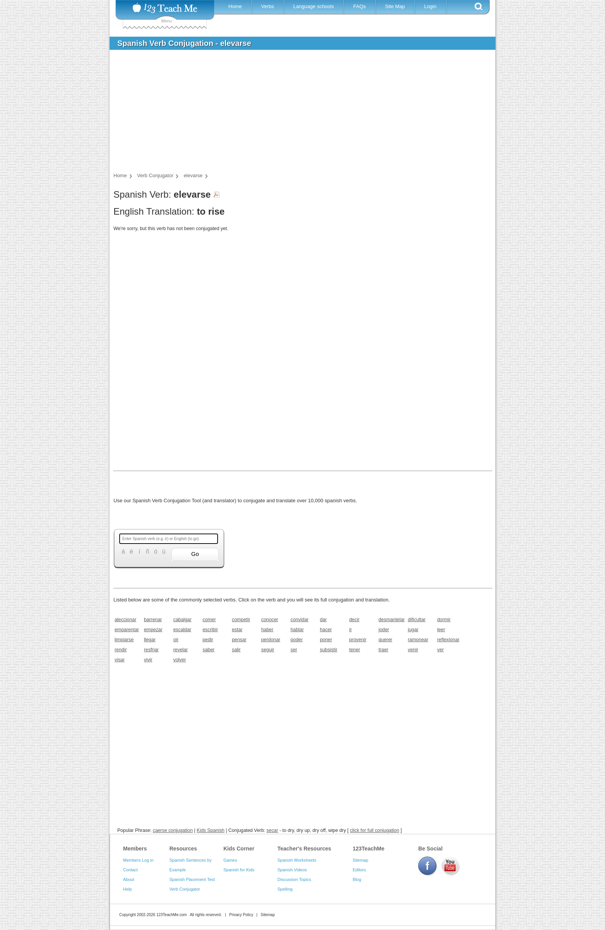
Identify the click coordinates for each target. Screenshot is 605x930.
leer (441, 629)
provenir (358, 639)
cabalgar (182, 619)
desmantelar (391, 619)
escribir (210, 629)
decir (354, 619)
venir (413, 649)
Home (235, 6)
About (128, 879)
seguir (267, 649)
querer (385, 639)
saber (209, 649)
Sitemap (360, 860)
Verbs (267, 6)
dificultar (417, 619)
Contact (130, 869)
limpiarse (124, 639)
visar (120, 659)
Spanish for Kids (238, 869)
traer (383, 649)
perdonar (270, 639)
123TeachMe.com (171, 915)
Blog (357, 879)
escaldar (182, 629)
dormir (444, 619)
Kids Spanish (211, 830)
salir (236, 649)
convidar (300, 619)
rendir (121, 649)
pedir (208, 639)
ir (350, 629)
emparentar (127, 629)
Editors (359, 869)
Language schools (313, 6)
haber (267, 629)
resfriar (151, 649)
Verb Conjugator (184, 889)
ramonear (418, 639)
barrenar (153, 619)
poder (297, 639)
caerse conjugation (173, 830)
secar (272, 830)
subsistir (328, 649)
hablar (297, 629)
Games (230, 860)
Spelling (284, 889)
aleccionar (125, 619)
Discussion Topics (294, 879)
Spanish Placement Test (192, 879)
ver (440, 649)
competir (241, 619)
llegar (149, 639)
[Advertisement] (297, 113)
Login (430, 6)
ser (294, 649)
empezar (153, 629)
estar (237, 629)
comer (209, 619)
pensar (239, 639)
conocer (269, 619)
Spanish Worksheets (296, 860)
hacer (326, 629)
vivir (148, 659)
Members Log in (138, 860)
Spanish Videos (292, 869)
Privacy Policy (241, 915)
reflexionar (448, 639)
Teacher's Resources (304, 848)
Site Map (395, 6)
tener (354, 649)
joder (384, 629)
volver (179, 659)
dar (323, 619)
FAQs (359, 6)
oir (176, 639)
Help (127, 889)
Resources (183, 848)
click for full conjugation (374, 830)
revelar (180, 649)
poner (326, 639)
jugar (413, 629)
